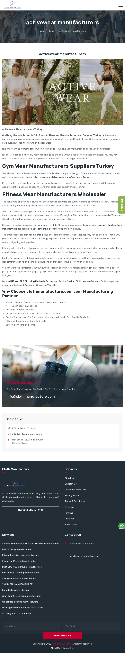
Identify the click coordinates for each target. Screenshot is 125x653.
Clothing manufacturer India (16, 613)
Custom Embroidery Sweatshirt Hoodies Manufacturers (30, 543)
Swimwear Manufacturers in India (19, 578)
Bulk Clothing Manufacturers (16, 549)
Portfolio (69, 518)
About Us (70, 478)
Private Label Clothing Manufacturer (20, 555)
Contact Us (71, 484)
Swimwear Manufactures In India (19, 561)
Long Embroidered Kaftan (15, 590)
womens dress (28, 149)
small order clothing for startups (46, 229)
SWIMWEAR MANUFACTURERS (18, 584)
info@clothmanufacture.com (27, 434)
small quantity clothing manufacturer (21, 596)
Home (41, 31)
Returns (69, 513)
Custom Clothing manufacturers (83, 281)
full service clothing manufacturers (20, 601)
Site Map (69, 507)
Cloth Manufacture (62, 644)
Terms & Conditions (75, 501)
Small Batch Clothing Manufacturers (20, 572)
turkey (52, 31)
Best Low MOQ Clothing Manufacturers (22, 567)
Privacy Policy (72, 495)
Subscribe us (62, 635)
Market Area (71, 524)
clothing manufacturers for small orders (22, 607)
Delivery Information (75, 489)
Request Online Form (30, 510)
